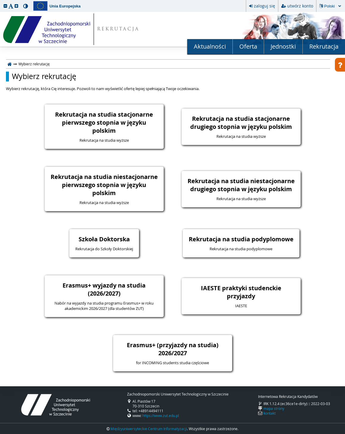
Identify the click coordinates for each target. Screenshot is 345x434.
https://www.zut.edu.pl (160, 415)
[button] (5, 6)
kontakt (269, 413)
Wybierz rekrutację (44, 76)
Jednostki (283, 46)
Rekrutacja (323, 46)
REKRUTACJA (118, 29)
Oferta (248, 46)
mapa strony (273, 408)
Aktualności (210, 46)
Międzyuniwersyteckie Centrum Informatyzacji (148, 428)
